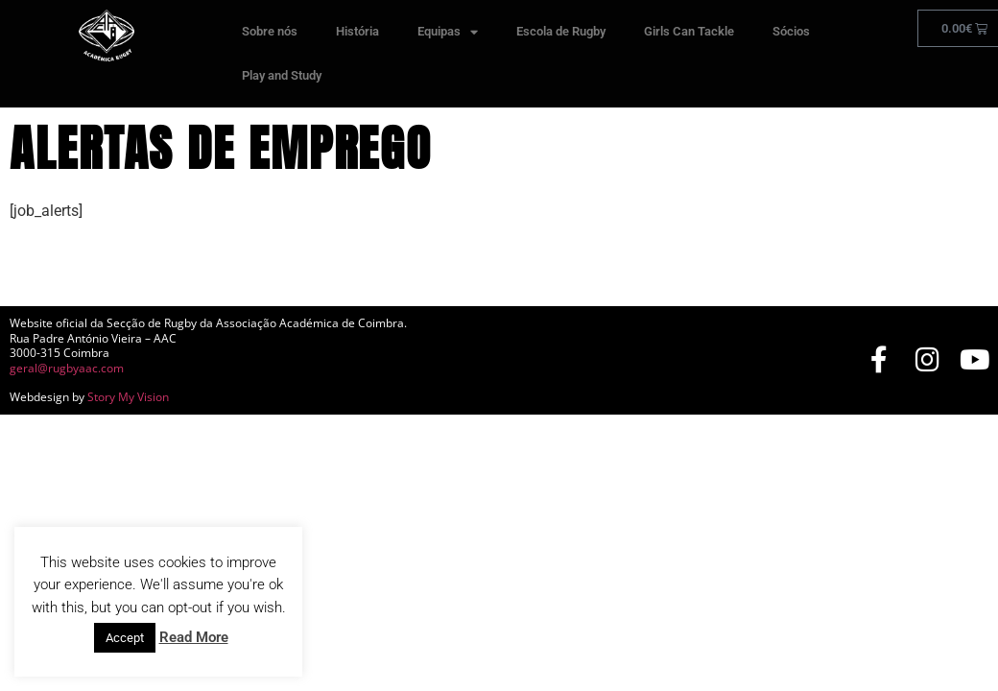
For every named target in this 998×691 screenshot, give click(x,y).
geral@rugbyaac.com (67, 368)
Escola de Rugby (561, 31)
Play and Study (281, 75)
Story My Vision (128, 397)
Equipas (447, 32)
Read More (193, 637)
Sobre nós (269, 31)
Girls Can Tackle (689, 31)
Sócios (791, 31)
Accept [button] (125, 638)
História (357, 31)
